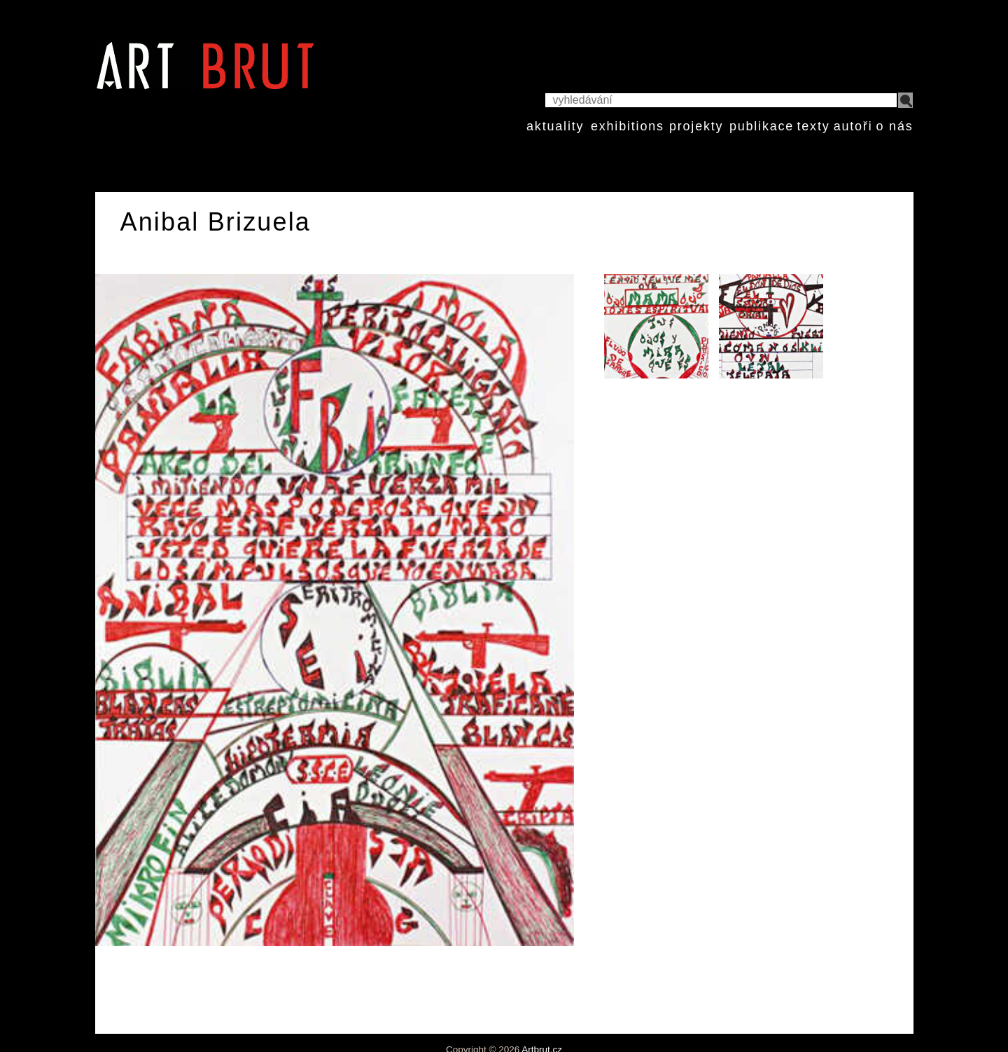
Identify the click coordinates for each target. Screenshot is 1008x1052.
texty (813, 126)
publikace (761, 126)
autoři (853, 126)
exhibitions (627, 126)
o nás (894, 126)
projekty (696, 126)
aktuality (555, 126)
